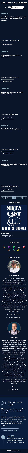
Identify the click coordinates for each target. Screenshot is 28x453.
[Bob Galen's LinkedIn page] (14, 386)
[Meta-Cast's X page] (5, 7)
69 (10, 198)
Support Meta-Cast (10, 430)
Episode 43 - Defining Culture (11, 129)
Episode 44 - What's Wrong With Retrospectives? (12, 93)
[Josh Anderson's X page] (8, 314)
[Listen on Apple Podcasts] (9, 247)
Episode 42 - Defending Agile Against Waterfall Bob (14, 165)
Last (25, 198)
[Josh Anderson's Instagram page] (12, 314)
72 (21, 198)
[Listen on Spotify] (14, 247)
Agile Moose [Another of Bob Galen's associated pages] (13, 390)
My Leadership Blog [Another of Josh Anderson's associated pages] (13, 318)
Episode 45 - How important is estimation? (11, 56)
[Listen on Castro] (13, 250)
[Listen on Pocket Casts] (24, 247)
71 (17, 198)
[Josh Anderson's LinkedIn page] (15, 314)
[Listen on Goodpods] (18, 250)
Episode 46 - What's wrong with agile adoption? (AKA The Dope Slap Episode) (14, 18)
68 (7, 198)
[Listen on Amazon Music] (19, 247)
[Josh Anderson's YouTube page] (19, 314)
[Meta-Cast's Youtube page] (8, 7)
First (3, 198)
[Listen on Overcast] (9, 250)
